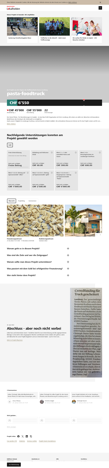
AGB (82, 467)
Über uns (34, 461)
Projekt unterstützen (61, 461)
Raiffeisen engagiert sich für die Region (41, 463)
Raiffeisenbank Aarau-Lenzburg (37, 90)
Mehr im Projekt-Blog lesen (15, 340)
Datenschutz (84, 463)
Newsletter (34, 465)
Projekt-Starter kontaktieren (47, 441)
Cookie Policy (84, 461)
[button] (100, 8)
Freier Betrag (15, 165)
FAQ (57, 467)
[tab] (10, 145)
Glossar (83, 465)
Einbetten (22, 441)
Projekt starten (60, 463)
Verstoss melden (32, 441)
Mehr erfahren (72, 2)
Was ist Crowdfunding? (62, 465)
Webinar (34, 467)
